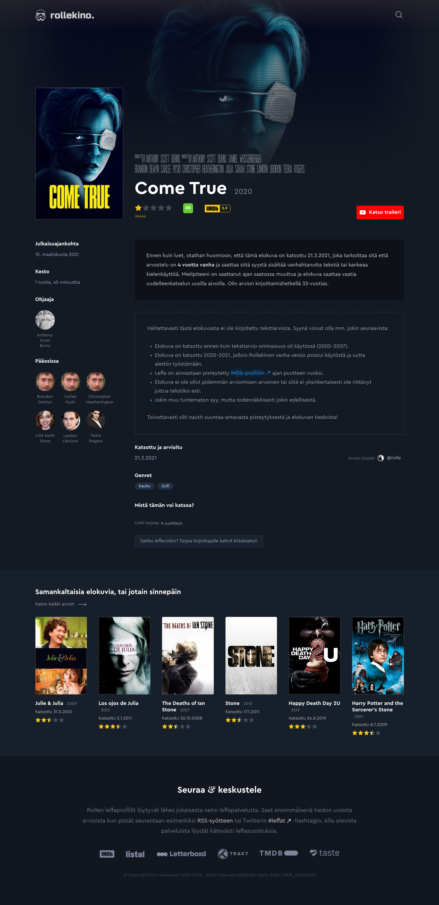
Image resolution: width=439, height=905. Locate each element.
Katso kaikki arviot (61, 604)
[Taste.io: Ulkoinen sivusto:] (324, 853)
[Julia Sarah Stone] (45, 427)
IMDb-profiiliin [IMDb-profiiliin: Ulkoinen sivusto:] (248, 373)
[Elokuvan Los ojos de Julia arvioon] (124, 674)
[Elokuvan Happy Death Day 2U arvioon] (314, 674)
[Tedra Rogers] (96, 427)
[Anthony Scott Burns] (45, 329)
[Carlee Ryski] (70, 388)
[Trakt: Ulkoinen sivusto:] (234, 854)
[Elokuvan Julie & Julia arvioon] (61, 670)
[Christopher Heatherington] (96, 388)
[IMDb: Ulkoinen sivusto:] (107, 853)
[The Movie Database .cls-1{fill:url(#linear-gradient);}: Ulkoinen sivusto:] (279, 853)
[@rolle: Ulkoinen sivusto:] (389, 458)
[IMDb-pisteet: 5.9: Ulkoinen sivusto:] (217, 208)
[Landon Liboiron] (70, 427)
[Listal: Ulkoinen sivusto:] (133, 853)
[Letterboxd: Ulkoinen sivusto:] (181, 854)
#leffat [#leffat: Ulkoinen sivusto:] (276, 820)
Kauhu (145, 486)
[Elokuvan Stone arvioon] (251, 670)
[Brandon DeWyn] (45, 388)
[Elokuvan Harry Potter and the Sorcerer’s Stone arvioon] (378, 677)
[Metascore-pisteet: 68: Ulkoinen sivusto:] (188, 208)
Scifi (165, 486)
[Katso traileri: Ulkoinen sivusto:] (380, 208)
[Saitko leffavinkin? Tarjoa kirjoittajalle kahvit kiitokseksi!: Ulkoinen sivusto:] (199, 541)
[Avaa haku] (399, 11)
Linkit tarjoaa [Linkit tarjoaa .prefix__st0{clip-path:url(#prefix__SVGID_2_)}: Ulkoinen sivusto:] (159, 523)
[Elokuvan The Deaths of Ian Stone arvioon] (188, 674)
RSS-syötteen (215, 820)
